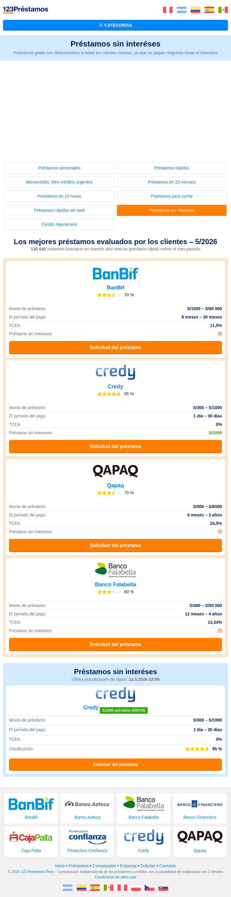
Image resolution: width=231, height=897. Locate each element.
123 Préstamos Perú (37, 872)
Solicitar (148, 865)
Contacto (167, 865)
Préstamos (79, 865)
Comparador (104, 865)
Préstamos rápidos (171, 168)
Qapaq (115, 486)
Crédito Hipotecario (59, 224)
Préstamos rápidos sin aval (59, 210)
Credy (115, 387)
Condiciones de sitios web (116, 877)
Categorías (115, 25)
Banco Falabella (115, 585)
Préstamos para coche (172, 196)
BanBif (115, 288)
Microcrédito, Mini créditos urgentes (59, 182)
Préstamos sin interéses (171, 210)
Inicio (60, 865)
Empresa (128, 865)
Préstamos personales (59, 168)
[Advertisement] (115, 106)
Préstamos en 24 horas (59, 196)
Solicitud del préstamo (115, 347)
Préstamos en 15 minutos (172, 182)
